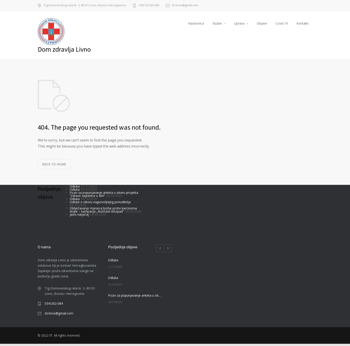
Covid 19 (281, 24)
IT (50, 337)
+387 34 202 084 (148, 5)
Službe (217, 24)
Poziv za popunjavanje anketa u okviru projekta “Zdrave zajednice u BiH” (104, 196)
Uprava (239, 24)
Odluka (75, 188)
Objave (262, 24)
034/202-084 (54, 306)
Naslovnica (196, 24)
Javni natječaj (79, 217)
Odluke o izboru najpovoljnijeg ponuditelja (100, 204)
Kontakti (302, 24)
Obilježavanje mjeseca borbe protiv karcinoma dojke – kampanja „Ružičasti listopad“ (103, 212)
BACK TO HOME (54, 166)
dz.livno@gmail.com (185, 5)
